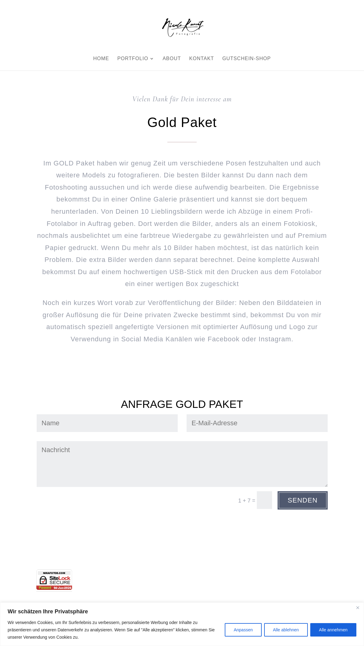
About (171, 58)
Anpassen (243, 629)
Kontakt (201, 58)
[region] (182, 624)
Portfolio (132, 58)
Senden (303, 500)
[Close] (357, 607)
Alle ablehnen (286, 629)
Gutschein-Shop (246, 58)
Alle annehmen (333, 629)
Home (101, 58)
